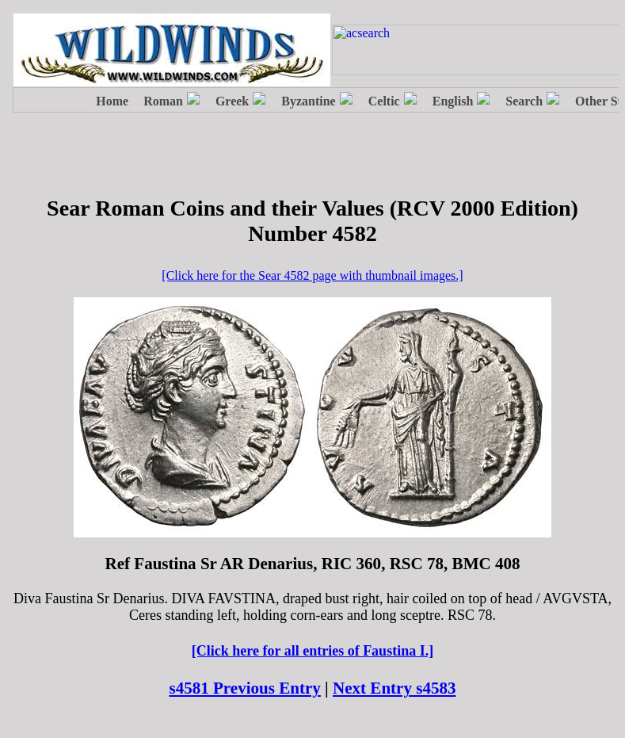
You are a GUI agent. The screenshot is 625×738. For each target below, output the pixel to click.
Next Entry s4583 (394, 688)
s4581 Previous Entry (244, 688)
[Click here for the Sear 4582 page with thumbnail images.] (312, 275)
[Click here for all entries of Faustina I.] (312, 651)
